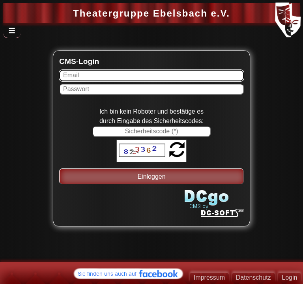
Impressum (209, 277)
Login (289, 277)
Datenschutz (253, 277)
